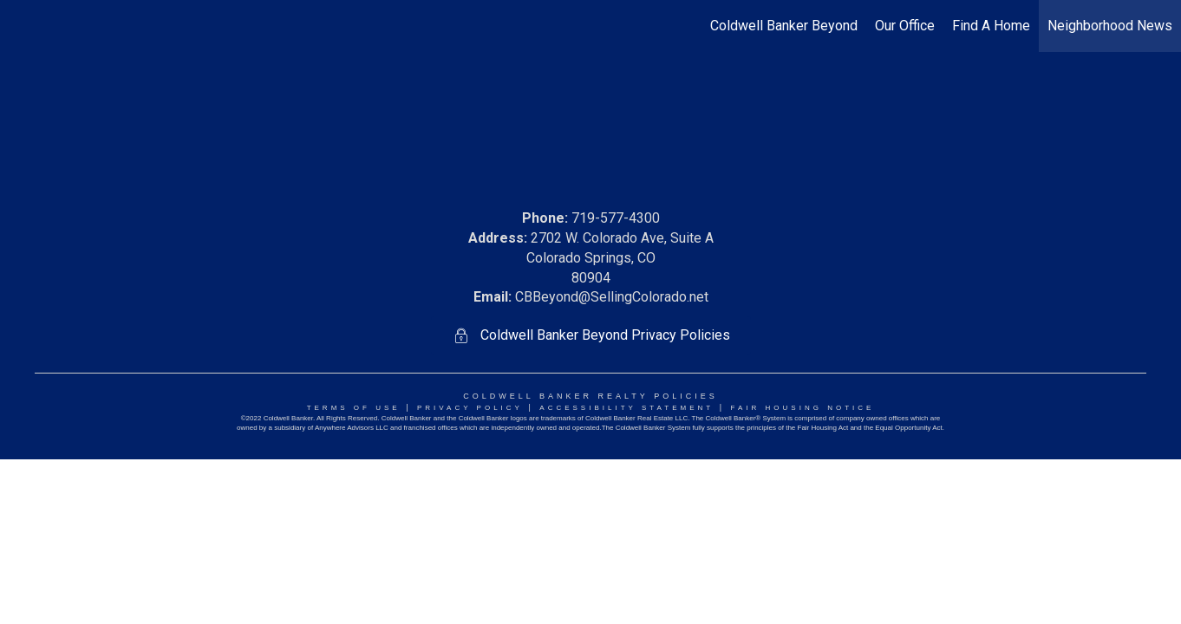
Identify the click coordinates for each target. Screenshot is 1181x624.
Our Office (905, 25)
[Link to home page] (22, 26)
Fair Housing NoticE (803, 408)
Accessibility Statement (626, 408)
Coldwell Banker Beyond (784, 25)
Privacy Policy (470, 408)
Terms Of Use (354, 408)
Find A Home (991, 25)
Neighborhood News (1109, 25)
